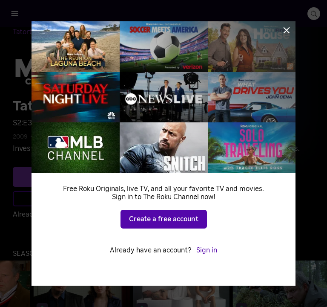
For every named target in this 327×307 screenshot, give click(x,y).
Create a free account (163, 219)
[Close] (286, 30)
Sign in (206, 250)
